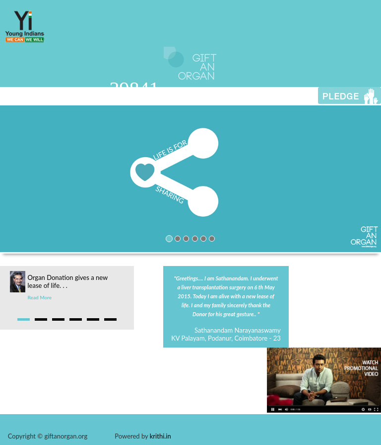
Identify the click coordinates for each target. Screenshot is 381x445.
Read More (40, 297)
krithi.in (160, 436)
